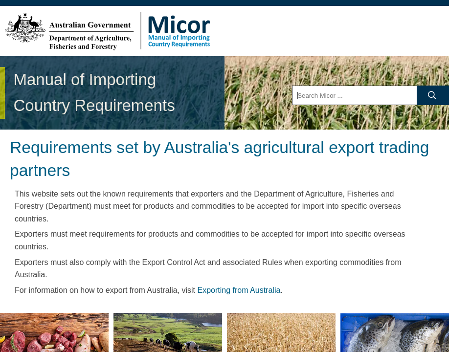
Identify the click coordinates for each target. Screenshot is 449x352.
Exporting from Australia (238, 290)
